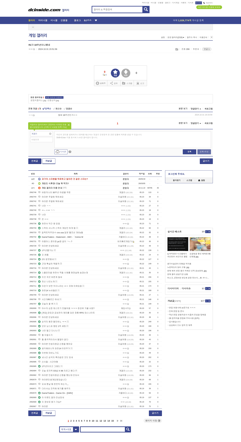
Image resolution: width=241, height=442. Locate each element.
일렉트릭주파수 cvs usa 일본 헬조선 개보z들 (60, 232)
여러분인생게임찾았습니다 (52, 379)
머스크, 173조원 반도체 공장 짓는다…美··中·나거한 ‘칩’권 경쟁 (189, 278)
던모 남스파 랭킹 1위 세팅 (52, 326)
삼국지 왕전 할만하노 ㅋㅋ (52, 322)
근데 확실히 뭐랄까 (48, 264)
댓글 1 (207, 49)
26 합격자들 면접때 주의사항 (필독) (184, 318)
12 (101, 421)
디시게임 (175, 3)
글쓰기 (206, 161)
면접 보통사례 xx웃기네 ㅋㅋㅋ (182, 308)
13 (105, 421)
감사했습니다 (175, 322)
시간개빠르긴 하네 (48, 299)
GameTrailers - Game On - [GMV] (55, 393)
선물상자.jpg (53, 100)
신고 (140, 83)
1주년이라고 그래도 (49, 366)
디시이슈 (186, 288)
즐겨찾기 (177, 180)
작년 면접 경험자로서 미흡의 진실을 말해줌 (187, 315)
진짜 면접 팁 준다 (176, 311)
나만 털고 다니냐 (47, 330)
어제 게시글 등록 (188, 20)
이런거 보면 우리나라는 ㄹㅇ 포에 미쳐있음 (60, 286)
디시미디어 (173, 288)
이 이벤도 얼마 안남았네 (51, 397)
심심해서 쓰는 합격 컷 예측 (180, 325)
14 (108, 421)
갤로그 (167, 3)
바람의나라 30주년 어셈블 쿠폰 (54, 192)
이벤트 (183, 3)
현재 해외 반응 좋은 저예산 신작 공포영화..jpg (187, 271)
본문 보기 (183, 108)
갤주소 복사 (192, 37)
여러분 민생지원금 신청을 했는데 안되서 (58, 375)
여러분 (43, 406)
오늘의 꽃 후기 (46, 304)
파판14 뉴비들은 (47, 290)
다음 (118, 421)
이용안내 (203, 37)
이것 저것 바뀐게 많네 (50, 277)
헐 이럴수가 (45, 335)
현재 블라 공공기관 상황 (177, 274)
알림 (201, 180)
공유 (114, 83)
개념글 (48, 161)
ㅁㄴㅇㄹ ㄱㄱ (46, 210)
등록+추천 (204, 152)
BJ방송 (87, 20)
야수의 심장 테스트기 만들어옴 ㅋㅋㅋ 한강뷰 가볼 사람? (66, 308)
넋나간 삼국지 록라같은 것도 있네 (55, 357)
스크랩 (176, 49)
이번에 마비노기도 (48, 353)
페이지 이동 (152, 420)
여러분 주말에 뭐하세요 (50, 197)
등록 (189, 152)
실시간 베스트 (175, 231)
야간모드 (208, 3)
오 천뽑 (43, 255)
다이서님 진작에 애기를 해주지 (54, 388)
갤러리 (31, 20)
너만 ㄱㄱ (44, 206)
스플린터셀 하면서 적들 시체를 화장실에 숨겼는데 (63, 272)
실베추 (101, 83)
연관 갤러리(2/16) (176, 37)
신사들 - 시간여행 (48, 362)
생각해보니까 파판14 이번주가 (54, 348)
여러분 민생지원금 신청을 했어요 (55, 344)
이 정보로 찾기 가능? (49, 402)
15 (112, 421)
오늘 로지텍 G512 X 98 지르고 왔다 (56, 371)
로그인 (198, 3)
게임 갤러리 (38, 35)
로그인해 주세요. (176, 174)
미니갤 (153, 3)
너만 (42, 215)
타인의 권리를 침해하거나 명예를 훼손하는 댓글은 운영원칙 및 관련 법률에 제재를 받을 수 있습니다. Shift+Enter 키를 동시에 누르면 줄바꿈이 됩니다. (99, 136)
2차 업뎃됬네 (46, 259)
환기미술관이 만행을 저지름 (179, 264)
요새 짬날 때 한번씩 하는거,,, (53, 384)
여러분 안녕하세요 (48, 246)
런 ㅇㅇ (43, 219)
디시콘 (190, 3)
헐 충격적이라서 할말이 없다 (53, 339)
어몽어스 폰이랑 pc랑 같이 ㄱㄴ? (55, 241)
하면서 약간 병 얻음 (49, 223)
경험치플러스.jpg (38, 100)
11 (97, 421)
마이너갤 (145, 3)
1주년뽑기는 (45, 250)
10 (93, 421)
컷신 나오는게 (46, 281)
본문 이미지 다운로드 (54, 97)
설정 (163, 37)
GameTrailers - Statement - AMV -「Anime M (60, 237)
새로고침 (209, 109)
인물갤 (160, 3)
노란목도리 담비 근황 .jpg (178, 267)
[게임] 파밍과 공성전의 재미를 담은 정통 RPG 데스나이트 (66, 313)
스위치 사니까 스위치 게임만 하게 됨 (57, 228)
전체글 (34, 161)
